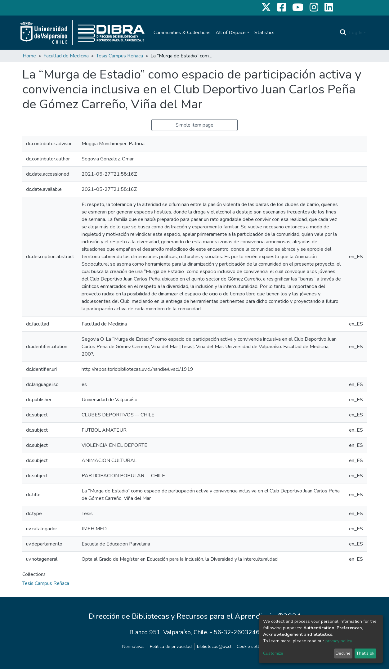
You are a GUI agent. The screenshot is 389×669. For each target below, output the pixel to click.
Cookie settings (252, 646)
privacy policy (338, 641)
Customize (273, 653)
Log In (355, 32)
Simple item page (194, 125)
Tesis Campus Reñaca (119, 55)
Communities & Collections (182, 32)
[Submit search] (343, 32)
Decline (343, 653)
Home (29, 55)
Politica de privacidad (171, 646)
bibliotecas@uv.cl (214, 646)
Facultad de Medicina (66, 55)
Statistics (264, 32)
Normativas (133, 646)
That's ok (365, 653)
